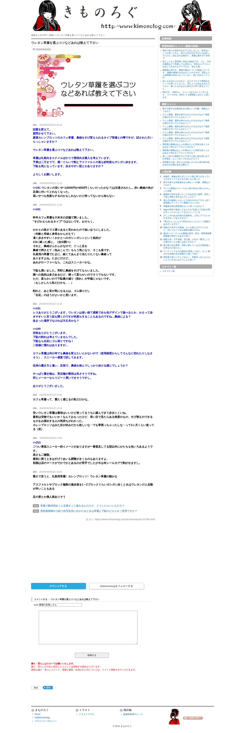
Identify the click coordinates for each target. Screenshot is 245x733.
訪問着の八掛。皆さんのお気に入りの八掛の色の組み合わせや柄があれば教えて (185, 163)
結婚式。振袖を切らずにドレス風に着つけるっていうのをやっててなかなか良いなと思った (186, 177)
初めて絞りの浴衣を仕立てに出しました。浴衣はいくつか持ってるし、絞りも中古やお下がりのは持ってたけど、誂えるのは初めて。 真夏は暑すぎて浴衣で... (186, 54)
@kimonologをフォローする (116, 586)
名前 (36, 604)
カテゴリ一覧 (168, 271)
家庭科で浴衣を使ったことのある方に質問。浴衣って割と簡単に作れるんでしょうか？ (186, 195)
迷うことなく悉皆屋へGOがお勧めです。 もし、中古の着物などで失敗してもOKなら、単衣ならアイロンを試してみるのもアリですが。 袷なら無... (186, 64)
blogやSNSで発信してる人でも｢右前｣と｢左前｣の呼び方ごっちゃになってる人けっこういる (186, 210)
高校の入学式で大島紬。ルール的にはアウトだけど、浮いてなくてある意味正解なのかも (185, 228)
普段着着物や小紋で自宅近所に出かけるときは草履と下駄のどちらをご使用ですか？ (88, 510)
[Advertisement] (93, 549)
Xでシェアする (58, 586)
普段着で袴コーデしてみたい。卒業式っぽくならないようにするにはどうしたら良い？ (186, 258)
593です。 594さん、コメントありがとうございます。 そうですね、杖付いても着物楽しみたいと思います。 (186, 94)
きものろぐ (126, 726)
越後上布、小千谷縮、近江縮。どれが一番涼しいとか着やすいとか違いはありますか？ (186, 240)
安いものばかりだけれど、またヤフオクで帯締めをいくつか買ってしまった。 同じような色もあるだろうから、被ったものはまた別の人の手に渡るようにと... (186, 85)
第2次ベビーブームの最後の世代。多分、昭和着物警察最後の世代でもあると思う (187, 234)
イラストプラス (86, 714)
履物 (48, 687)
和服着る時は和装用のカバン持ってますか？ (183, 206)
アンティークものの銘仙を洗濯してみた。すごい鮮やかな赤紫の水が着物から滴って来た (186, 252)
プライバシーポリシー (46, 721)
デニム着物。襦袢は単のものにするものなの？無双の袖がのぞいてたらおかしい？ (185, 115)
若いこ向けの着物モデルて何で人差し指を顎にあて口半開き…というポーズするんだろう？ (185, 157)
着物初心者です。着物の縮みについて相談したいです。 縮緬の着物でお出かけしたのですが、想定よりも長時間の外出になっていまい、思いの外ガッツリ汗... (186, 74)
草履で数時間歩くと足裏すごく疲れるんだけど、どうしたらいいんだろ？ (82, 505)
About (37, 714)
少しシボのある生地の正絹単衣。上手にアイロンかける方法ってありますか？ (186, 216)
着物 (36, 687)
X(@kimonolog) (42, 717)
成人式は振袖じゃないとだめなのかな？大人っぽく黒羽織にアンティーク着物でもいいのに (186, 201)
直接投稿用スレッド (133, 714)
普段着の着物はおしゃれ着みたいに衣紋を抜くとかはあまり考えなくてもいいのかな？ (185, 145)
